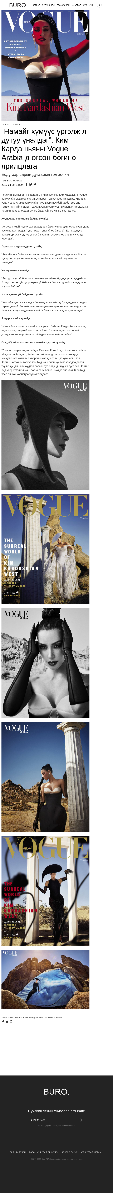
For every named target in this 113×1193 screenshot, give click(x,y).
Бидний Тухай (18, 1152)
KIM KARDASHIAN (11, 1017)
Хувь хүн (88, 5)
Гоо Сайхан (63, 5)
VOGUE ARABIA (54, 1017)
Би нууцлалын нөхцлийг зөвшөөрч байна (58, 1126)
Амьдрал (76, 5)
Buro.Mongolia (14, 180)
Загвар (36, 5)
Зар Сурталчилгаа (90, 1152)
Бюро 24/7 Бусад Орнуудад (44, 1152)
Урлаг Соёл (48, 5)
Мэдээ (16, 125)
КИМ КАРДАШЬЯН (33, 1017)
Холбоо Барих (70, 1152)
